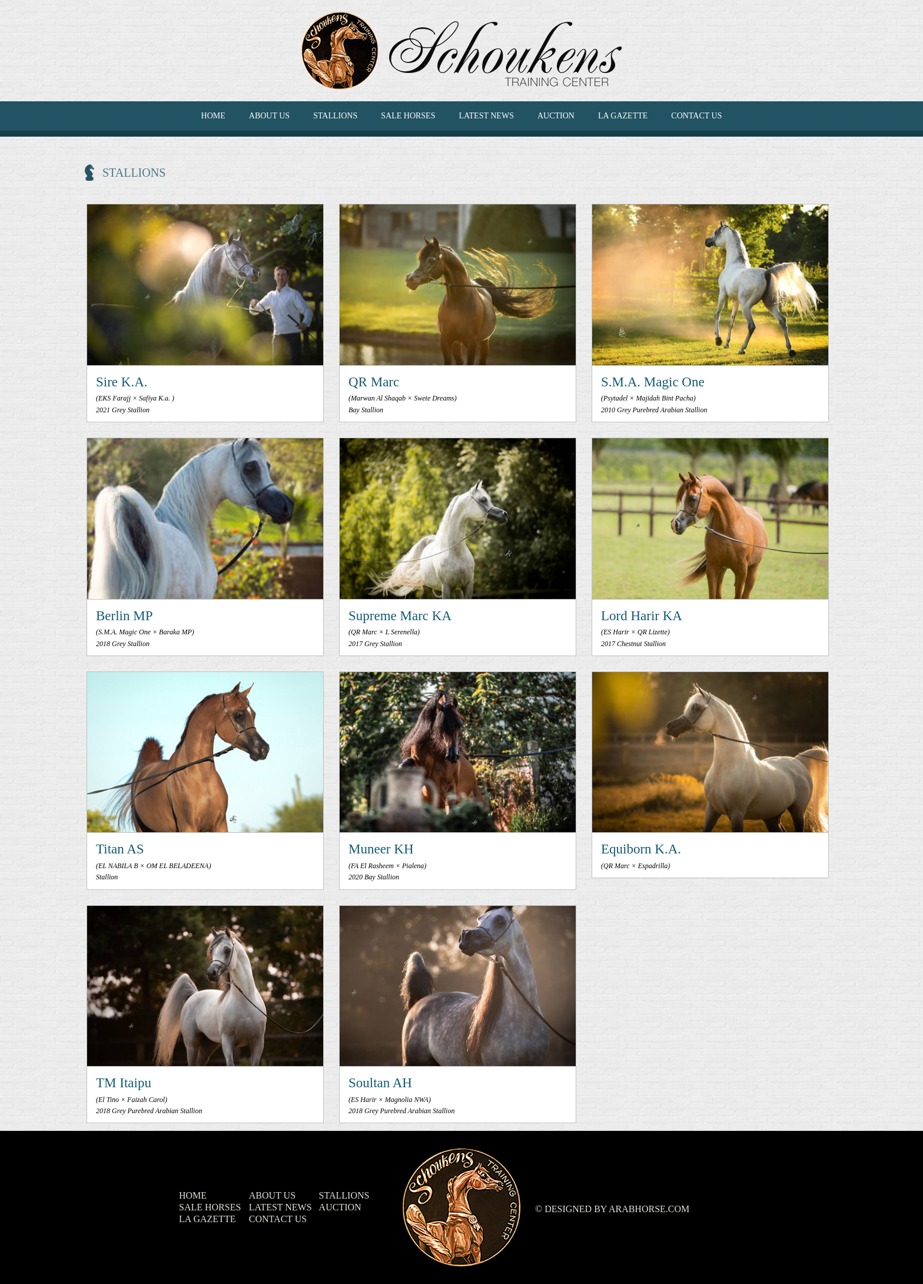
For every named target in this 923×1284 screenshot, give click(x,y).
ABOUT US (269, 115)
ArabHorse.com (649, 1209)
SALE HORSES (408, 115)
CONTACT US (696, 115)
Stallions (335, 115)
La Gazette (623, 115)
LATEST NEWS (486, 115)
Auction (556, 115)
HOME (213, 115)
